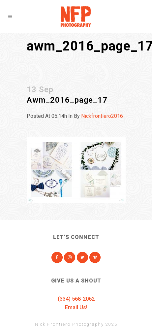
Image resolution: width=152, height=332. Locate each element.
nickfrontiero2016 (102, 116)
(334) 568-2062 (76, 299)
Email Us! (76, 307)
